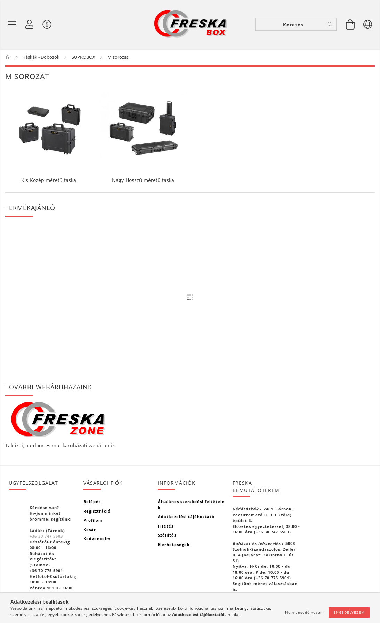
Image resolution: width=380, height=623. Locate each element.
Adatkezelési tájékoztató (186, 516)
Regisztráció (97, 511)
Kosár (89, 529)
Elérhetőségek (174, 544)
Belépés (92, 501)
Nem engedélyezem (304, 612)
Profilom (93, 520)
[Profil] (30, 24)
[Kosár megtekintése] (350, 24)
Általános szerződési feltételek (191, 504)
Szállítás (167, 535)
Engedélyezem (349, 612)
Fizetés (165, 526)
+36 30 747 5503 (46, 536)
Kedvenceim (97, 538)
